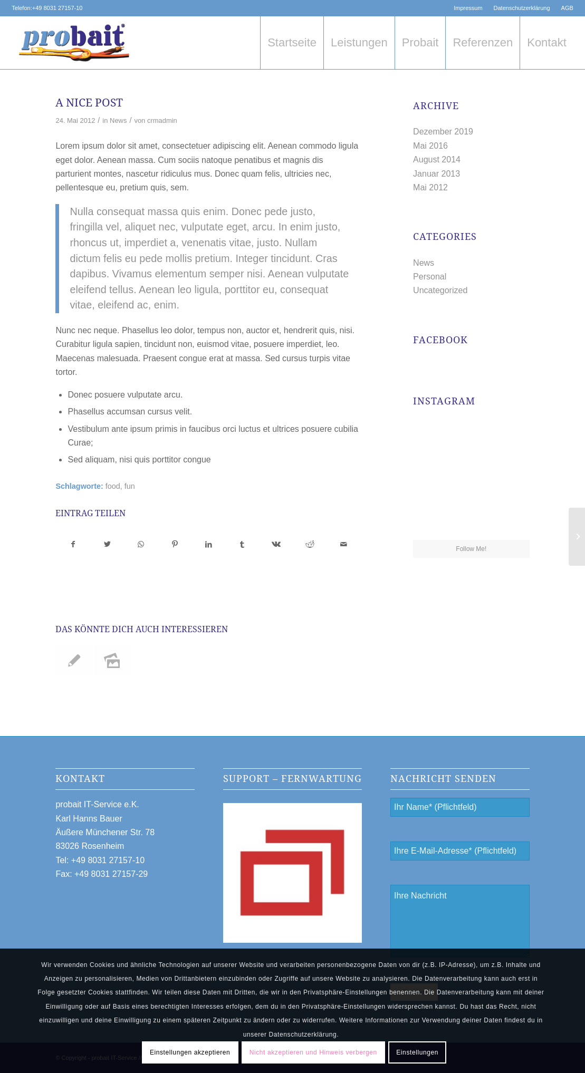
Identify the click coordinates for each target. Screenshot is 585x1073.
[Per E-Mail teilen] (343, 544)
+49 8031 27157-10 (57, 8)
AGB (567, 8)
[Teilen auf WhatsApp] (141, 544)
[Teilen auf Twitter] (107, 544)
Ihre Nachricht (459, 921)
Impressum (468, 8)
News (118, 120)
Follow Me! (471, 549)
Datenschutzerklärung (522, 8)
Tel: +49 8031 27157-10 (100, 860)
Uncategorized (440, 290)
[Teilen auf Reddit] (310, 544)
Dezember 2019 (443, 131)
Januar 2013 (436, 173)
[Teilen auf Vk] (276, 544)
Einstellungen (417, 1052)
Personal (429, 276)
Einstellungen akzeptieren (190, 1052)
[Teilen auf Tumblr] (242, 544)
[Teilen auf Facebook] (73, 544)
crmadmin (162, 120)
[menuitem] (468, 8)
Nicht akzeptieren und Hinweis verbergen (313, 1052)
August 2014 (437, 159)
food (113, 486)
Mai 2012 (430, 187)
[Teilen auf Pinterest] (174, 544)
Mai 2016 (430, 145)
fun (129, 486)
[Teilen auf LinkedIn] (208, 544)
